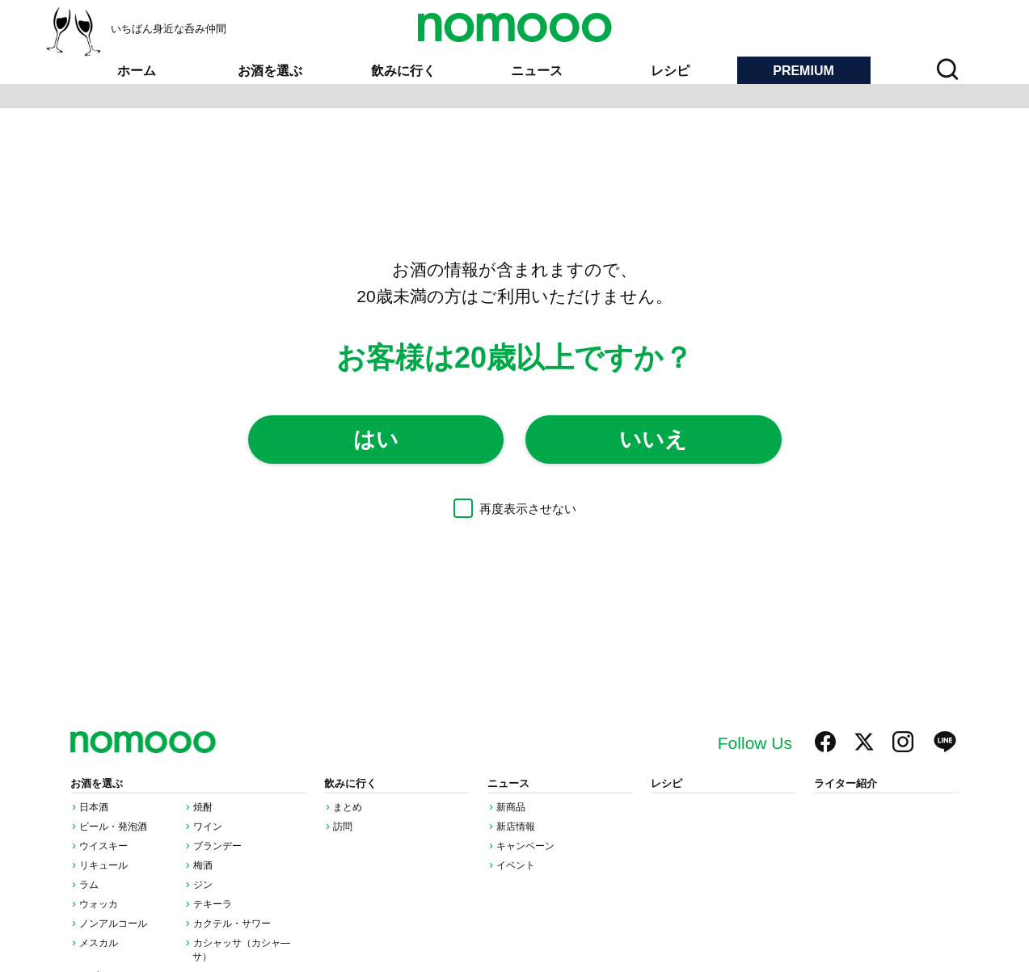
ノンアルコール (113, 923)
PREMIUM (803, 71)
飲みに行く (403, 71)
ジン (203, 884)
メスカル (98, 943)
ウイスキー (103, 846)
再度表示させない (514, 508)
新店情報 (515, 826)
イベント (515, 865)
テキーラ (212, 904)
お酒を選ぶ (270, 71)
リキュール (103, 865)
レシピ (670, 71)
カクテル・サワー (232, 923)
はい (376, 439)
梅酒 (203, 865)
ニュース (537, 71)
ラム (89, 884)
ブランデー (217, 846)
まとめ (347, 807)
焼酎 (203, 807)
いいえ (653, 439)
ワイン (207, 826)
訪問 (342, 826)
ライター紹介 (845, 783)
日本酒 (93, 807)
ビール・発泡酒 (113, 826)
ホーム (136, 71)
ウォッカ (98, 904)
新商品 (510, 807)
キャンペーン (525, 846)
